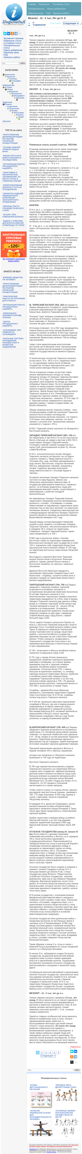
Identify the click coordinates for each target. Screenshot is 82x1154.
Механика (20, 98)
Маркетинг (13, 91)
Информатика (8, 85)
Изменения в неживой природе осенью (11, 315)
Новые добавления (13, 50)
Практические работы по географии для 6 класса (13, 298)
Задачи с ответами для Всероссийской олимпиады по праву (13, 223)
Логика (10, 89)
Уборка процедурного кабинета (10, 324)
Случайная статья (12, 43)
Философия (19, 113)
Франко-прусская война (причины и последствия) (11, 158)
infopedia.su (32, 1149)
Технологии (14, 108)
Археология (10, 75)
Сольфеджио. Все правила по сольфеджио (11, 332)
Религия (8, 104)
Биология (11, 77)
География (16, 81)
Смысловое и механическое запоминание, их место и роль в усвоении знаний (11, 176)
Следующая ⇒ (71, 23)
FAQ (6, 55)
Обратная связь (11, 52)
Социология (12, 106)
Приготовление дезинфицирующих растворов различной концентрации (12, 139)
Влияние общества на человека (12, 278)
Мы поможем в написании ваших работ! (14, 260)
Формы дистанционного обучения (39, 1087)
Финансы (20, 115)
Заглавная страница (13, 38)
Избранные (44, 4)
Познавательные (36, 9)
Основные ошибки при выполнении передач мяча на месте (65, 1114)
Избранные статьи (12, 41)
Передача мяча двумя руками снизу (65, 1086)
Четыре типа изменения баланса (12, 216)
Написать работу (12, 57)
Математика (16, 94)
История (8, 87)
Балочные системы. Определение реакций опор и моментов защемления (13, 342)
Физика (14, 111)
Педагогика (7, 102)
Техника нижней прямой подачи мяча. (11, 149)
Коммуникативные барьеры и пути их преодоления (12, 187)
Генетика (13, 79)
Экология (6, 121)
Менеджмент (19, 96)
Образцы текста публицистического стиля (13, 208)
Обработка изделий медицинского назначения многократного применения (12, 198)
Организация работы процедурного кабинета (13, 166)
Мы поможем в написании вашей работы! (59, 1146)
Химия (21, 117)
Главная (32, 4)
